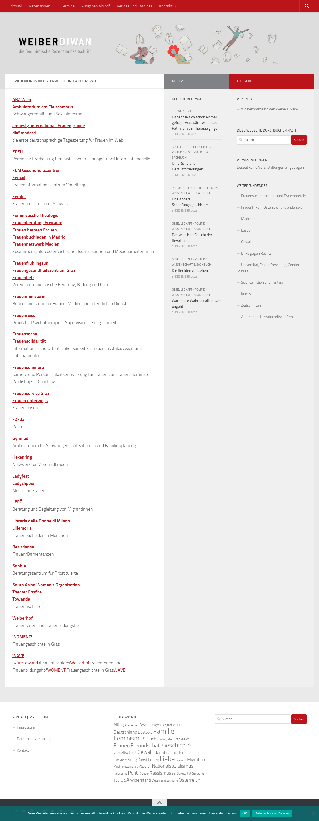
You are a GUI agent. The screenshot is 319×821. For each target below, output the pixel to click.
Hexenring (22, 457)
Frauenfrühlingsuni (30, 263)
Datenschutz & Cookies (272, 813)
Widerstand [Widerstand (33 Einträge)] (140, 780)
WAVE (18, 655)
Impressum (26, 727)
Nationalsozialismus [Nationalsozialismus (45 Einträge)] (172, 766)
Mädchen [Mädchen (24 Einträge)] (144, 766)
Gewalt (246, 242)
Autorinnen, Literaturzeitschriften (267, 317)
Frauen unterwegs (30, 400)
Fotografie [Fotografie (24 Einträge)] (166, 739)
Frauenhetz (23, 277)
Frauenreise (23, 315)
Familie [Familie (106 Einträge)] (163, 731)
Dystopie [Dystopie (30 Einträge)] (145, 732)
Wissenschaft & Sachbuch (191, 193)
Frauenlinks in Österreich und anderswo (272, 207)
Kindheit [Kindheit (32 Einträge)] (186, 752)
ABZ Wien (21, 99)
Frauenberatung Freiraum (37, 222)
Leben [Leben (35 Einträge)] (153, 759)
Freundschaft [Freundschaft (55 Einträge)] (146, 745)
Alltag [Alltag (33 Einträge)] (119, 724)
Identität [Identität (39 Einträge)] (161, 752)
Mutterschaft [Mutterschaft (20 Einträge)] (130, 766)
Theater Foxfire (27, 592)
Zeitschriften (251, 305)
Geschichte (180, 147)
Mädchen (248, 219)
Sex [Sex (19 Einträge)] (174, 773)
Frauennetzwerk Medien (35, 244)
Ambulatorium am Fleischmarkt (42, 107)
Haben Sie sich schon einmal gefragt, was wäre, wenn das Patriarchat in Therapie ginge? (195, 123)
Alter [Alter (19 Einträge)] (127, 725)
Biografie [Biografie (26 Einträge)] (168, 725)
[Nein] (312, 813)
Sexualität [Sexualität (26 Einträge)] (184, 773)
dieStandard (24, 133)
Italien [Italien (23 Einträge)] (174, 753)
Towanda (21, 599)
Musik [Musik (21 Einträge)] (117, 766)
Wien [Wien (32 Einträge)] (156, 780)
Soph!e (19, 566)
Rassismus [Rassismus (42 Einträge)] (160, 773)
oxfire (17, 663)
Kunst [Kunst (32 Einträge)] (142, 759)
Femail (18, 177)
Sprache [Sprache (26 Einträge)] (198, 773)
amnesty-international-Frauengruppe (48, 125)
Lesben (247, 230)
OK (244, 813)
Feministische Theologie (35, 215)
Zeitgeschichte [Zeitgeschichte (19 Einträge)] (169, 780)
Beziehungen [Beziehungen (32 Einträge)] (150, 724)
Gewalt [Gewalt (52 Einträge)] (145, 752)
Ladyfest (20, 476)
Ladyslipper (23, 483)
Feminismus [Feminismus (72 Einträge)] (130, 738)
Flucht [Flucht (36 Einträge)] (152, 739)
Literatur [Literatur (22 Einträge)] (181, 760)
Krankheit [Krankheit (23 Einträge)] (120, 760)
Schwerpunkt (182, 111)
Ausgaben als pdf (95, 6)
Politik (177, 152)
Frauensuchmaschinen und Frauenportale (273, 196)
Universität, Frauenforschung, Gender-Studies (269, 268)
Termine (68, 6)
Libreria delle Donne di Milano (41, 521)
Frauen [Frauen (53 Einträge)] (122, 745)
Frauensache (24, 334)
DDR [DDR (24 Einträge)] (179, 725)
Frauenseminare (28, 367)
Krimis (246, 294)
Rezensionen (39, 6)
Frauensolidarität (29, 341)
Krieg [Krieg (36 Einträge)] (132, 759)
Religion (211, 188)
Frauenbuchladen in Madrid (39, 237)
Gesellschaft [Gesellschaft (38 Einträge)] (125, 752)
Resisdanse (23, 547)
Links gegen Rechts (256, 253)
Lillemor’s (21, 528)
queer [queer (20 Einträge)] (145, 773)
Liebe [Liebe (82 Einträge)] (167, 759)
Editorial (15, 6)
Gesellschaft (182, 223)
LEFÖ (17, 502)
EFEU (17, 152)
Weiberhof (22, 618)
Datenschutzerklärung (34, 739)
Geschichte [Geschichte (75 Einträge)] (176, 745)
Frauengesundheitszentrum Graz (43, 270)
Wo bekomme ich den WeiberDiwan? (270, 109)
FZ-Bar (19, 419)
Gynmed (20, 438)
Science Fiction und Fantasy (262, 282)
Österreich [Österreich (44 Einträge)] (189, 780)
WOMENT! (22, 637)
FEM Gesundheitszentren (36, 170)
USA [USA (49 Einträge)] (124, 780)
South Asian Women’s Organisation (46, 585)
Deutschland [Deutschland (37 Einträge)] (125, 732)
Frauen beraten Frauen (34, 230)
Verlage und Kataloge (134, 6)
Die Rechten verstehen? (191, 270)
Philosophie (200, 147)
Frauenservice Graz (30, 393)
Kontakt (166, 6)
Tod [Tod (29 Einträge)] (117, 780)
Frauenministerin (28, 296)
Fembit (19, 196)
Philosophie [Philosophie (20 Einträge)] (120, 773)
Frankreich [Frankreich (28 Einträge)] (181, 739)
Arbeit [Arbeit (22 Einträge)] (135, 725)
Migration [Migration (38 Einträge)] (196, 759)
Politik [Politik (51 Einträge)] (134, 773)
